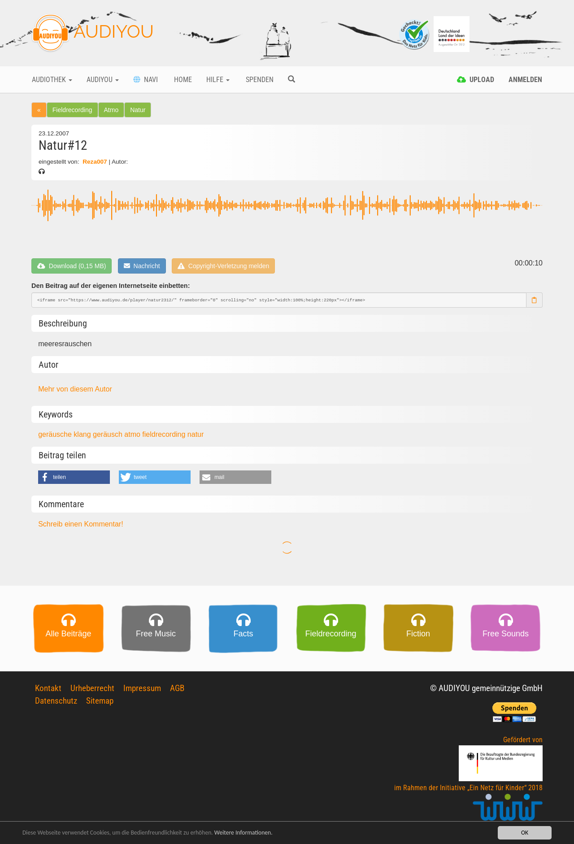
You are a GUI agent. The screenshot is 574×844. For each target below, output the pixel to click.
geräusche (56, 434)
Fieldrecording (72, 109)
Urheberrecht (92, 688)
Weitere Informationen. (243, 833)
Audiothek (52, 79)
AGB (177, 688)
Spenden (259, 79)
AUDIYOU (92, 33)
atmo (133, 434)
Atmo (111, 109)
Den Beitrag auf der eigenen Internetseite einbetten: (110, 285)
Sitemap (99, 701)
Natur (137, 109)
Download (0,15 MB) (71, 266)
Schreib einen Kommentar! (80, 524)
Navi (145, 79)
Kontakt (48, 688)
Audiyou (103, 79)
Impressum (142, 688)
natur (195, 434)
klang (83, 434)
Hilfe (218, 79)
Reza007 (95, 161)
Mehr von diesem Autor (75, 389)
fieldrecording (164, 434)
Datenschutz (56, 701)
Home (182, 79)
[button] (74, 477)
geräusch (108, 434)
